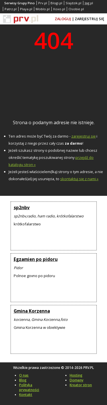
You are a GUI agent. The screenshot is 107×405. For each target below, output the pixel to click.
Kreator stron (81, 385)
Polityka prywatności (29, 387)
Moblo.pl (43, 9)
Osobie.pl (76, 9)
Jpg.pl (89, 3)
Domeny (76, 380)
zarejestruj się (83, 136)
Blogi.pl (56, 3)
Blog (23, 380)
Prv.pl (42, 3)
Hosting (76, 375)
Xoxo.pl (59, 9)
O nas (24, 375)
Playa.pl (26, 9)
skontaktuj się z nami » (79, 178)
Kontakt (25, 394)
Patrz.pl (11, 9)
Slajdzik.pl (73, 3)
